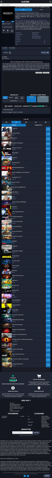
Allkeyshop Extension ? (15, 411)
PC (28, 416)
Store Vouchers (44, 416)
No (28, 476)
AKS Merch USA (44, 425)
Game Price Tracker (45, 417)
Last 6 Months (16, 98)
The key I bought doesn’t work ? (17, 407)
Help (47, 476)
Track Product (13, 101)
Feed (41, 9)
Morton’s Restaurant (36, 36)
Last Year (11, 97)
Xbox (29, 419)
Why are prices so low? (15, 406)
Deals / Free (44, 421)
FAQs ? (11, 409)
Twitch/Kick (4, 416)
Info (24, 9)
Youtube (22, 416)
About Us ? (12, 403)
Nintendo (30, 425)
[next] (12, 21)
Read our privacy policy (32, 473)
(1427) (38, 106)
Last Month (22, 98)
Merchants (4, 417)
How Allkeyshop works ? (15, 404)
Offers (4, 48)
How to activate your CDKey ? (16, 408)
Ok (24, 476)
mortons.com (35, 34)
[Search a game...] (26, 4)
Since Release (5, 98)
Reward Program (45, 419)
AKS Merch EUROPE (45, 427)
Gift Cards (43, 420)
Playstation (30, 422)
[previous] (3, 21)
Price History (11, 48)
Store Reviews (44, 423)
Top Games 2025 (45, 424)
